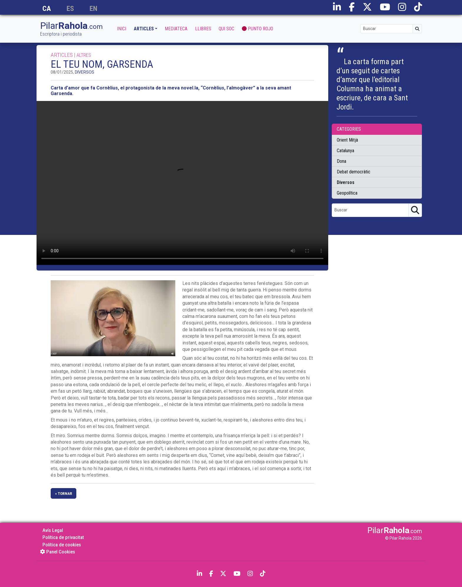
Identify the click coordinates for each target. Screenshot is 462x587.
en (93, 8)
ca (46, 8)
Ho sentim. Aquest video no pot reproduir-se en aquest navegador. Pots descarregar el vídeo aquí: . (182, 183)
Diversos (84, 72)
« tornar (63, 493)
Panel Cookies (57, 552)
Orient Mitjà (347, 140)
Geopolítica (347, 193)
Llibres (203, 28)
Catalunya (345, 150)
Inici (121, 28)
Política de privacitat (63, 537)
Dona (341, 161)
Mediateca (176, 28)
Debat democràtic (353, 172)
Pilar (71, 29)
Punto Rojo (257, 28)
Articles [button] (144, 28)
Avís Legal (52, 530)
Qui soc (226, 28)
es (70, 8)
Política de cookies (61, 545)
